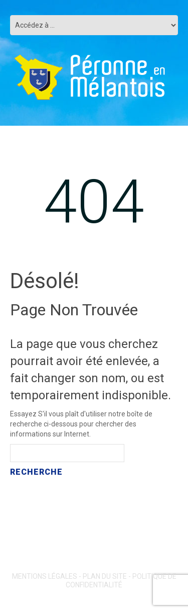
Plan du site (105, 576)
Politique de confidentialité (121, 580)
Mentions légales (44, 576)
